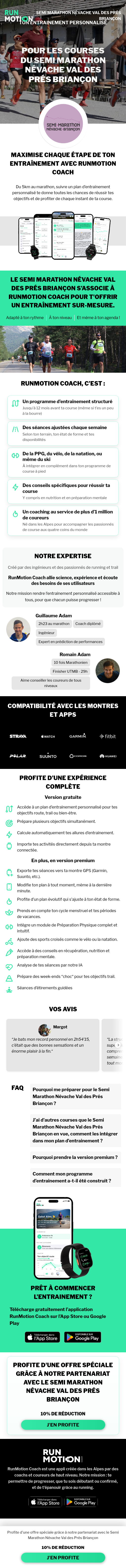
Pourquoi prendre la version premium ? (75, 1157)
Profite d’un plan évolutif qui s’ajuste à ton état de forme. (68, 899)
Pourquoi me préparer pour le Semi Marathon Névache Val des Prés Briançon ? (71, 1096)
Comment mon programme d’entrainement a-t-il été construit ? (72, 1177)
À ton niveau (60, 317)
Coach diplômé (88, 624)
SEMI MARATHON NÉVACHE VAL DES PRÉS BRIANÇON (78, 15)
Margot (60, 1027)
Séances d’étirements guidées (44, 988)
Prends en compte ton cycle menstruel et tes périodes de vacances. (66, 913)
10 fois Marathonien (71, 662)
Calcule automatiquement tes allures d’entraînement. (65, 832)
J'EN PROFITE (63, 1425)
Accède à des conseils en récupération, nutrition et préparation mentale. (63, 953)
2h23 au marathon (53, 624)
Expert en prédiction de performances (70, 642)
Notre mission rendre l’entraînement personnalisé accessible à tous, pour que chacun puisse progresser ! (63, 596)
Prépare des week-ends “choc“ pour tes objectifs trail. (66, 976)
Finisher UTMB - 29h (70, 671)
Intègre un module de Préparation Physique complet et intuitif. (67, 928)
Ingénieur (46, 633)
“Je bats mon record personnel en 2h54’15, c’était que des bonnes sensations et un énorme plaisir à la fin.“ (51, 1045)
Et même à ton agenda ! (98, 317)
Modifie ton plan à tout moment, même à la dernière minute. (64, 888)
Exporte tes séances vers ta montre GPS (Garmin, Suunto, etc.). (62, 873)
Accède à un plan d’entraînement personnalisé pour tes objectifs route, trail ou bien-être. (67, 810)
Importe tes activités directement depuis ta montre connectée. (64, 847)
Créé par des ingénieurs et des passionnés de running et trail (63, 567)
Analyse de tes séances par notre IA (50, 965)
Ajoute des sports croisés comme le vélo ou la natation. (67, 939)
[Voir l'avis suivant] (118, 1045)
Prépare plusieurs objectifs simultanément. (56, 821)
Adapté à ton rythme (25, 317)
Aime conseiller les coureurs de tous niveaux (50, 683)
